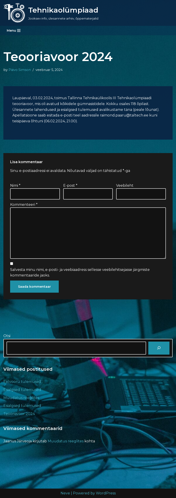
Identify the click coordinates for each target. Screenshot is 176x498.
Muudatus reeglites (21, 398)
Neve (65, 493)
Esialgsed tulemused (22, 390)
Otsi (6, 336)
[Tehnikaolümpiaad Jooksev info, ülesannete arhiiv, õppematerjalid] (50, 13)
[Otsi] (158, 348)
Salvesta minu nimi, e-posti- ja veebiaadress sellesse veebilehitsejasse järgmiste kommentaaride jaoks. (80, 273)
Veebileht (124, 185)
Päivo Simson (20, 70)
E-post (70, 185)
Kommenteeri (24, 204)
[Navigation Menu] (13, 30)
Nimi (15, 185)
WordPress (106, 493)
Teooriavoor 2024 (19, 414)
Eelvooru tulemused (22, 382)
